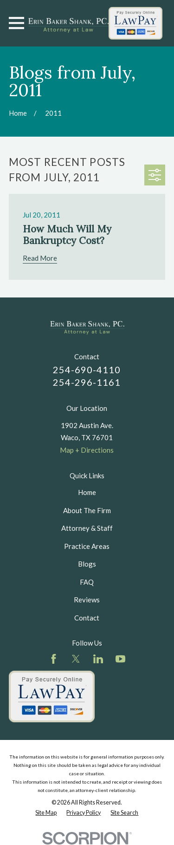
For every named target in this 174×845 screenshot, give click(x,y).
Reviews (87, 599)
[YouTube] (120, 659)
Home (87, 492)
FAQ (87, 582)
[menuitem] (46, 813)
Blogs (87, 564)
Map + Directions (87, 450)
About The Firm (87, 510)
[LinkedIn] (98, 659)
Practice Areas (87, 546)
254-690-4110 (87, 369)
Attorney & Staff (87, 528)
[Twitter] (76, 659)
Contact (86, 618)
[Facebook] (53, 659)
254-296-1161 (87, 382)
